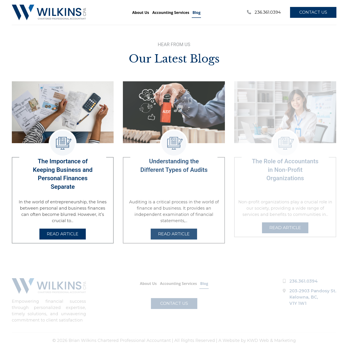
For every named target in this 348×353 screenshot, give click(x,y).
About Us (140, 12)
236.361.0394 (264, 12)
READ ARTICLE (62, 233)
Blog (196, 12)
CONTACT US (313, 12)
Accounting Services (170, 12)
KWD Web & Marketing (271, 340)
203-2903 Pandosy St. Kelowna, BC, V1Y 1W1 (312, 297)
